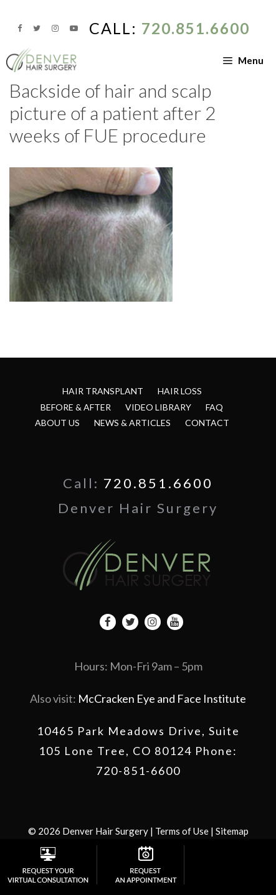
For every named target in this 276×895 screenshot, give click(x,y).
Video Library (158, 407)
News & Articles (132, 422)
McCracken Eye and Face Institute (162, 698)
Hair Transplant (102, 391)
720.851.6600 (195, 28)
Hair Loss (180, 391)
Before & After (75, 407)
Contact (207, 422)
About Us (57, 422)
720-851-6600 (138, 770)
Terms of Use (182, 831)
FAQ (214, 407)
